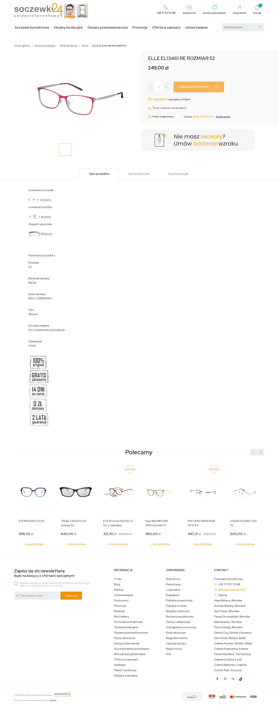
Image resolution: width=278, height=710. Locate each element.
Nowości (119, 611)
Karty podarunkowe (127, 643)
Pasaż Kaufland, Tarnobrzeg (232, 654)
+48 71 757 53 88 (229, 584)
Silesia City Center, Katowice (233, 632)
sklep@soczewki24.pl (232, 590)
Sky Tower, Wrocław (226, 611)
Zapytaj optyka (176, 643)
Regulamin (172, 595)
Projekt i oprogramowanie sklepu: (35, 700)
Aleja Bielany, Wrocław (228, 600)
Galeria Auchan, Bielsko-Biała (233, 643)
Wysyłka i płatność (178, 611)
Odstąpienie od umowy (181, 627)
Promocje (140, 27)
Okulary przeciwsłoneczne (107, 27)
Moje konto (173, 579)
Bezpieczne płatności (180, 616)
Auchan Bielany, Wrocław (230, 606)
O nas (118, 579)
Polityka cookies (176, 606)
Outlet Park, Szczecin (228, 670)
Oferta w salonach (166, 27)
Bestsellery (121, 616)
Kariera (118, 590)
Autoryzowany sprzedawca (131, 649)
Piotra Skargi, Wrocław (228, 627)
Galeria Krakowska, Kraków (231, 649)
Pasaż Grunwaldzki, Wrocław (232, 616)
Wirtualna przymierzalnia (129, 654)
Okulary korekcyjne (68, 27)
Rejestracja (173, 584)
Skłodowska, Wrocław (228, 622)
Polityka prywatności (179, 600)
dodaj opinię (223, 116)
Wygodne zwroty (177, 638)
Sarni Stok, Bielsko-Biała (230, 638)
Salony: (222, 595)
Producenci (121, 600)
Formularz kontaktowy (228, 579)
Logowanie (173, 590)
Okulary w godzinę (125, 675)
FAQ (168, 654)
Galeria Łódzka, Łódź (228, 659)
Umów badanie (196, 27)
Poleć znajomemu (160, 116)
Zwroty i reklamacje (178, 622)
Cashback (160, 99)
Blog (117, 584)
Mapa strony (174, 649)
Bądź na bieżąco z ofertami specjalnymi (44, 573)
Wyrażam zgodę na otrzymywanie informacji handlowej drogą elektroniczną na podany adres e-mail (54, 584)
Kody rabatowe (176, 632)
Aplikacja (120, 665)
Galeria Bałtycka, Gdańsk (230, 665)
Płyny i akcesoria (124, 638)
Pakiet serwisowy (125, 670)
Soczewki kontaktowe (32, 27)
